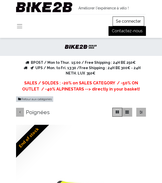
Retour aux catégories (35, 99)
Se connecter (128, 21)
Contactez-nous (127, 30)
